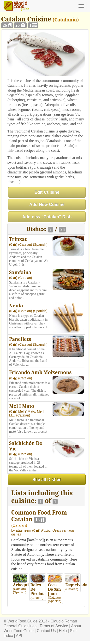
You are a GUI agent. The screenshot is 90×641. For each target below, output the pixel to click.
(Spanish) (40, 244)
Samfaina (20, 272)
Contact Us (46, 631)
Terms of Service (54, 626)
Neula (16, 306)
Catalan (19, 525)
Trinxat (18, 239)
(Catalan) (25, 244)
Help (63, 631)
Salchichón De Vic (25, 446)
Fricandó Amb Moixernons (40, 372)
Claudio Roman (64, 621)
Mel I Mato (21, 406)
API (19, 636)
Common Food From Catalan (39, 516)
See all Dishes (46, 479)
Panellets (20, 339)
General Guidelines (20, 626)
